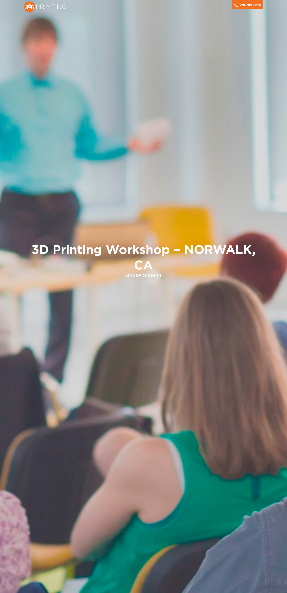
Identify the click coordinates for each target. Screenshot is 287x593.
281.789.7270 (247, 5)
